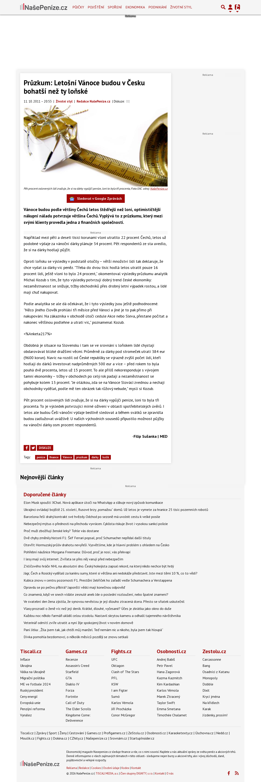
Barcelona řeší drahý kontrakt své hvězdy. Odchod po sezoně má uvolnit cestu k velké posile (92, 516)
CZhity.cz (76, 738)
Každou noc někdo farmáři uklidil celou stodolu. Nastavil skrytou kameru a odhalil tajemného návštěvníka (102, 615)
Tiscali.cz (31, 651)
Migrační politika (32, 678)
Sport (53, 733)
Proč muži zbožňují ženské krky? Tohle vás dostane (61, 531)
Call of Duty (75, 702)
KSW (114, 684)
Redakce (84, 768)
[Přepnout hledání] (223, 7)
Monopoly (210, 678)
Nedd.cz (222, 733)
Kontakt (136, 768)
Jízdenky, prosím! (214, 715)
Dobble (207, 684)
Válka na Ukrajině (32, 672)
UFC (114, 659)
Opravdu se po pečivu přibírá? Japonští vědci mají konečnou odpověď (74, 587)
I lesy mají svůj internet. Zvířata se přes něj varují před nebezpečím (73, 559)
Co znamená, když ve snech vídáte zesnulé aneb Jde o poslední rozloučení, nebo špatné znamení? (96, 594)
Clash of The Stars (125, 672)
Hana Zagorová (168, 672)
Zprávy (41, 733)
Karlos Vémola (122, 702)
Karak (206, 709)
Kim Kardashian (168, 684)
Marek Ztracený (168, 696)
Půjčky (78, 7)
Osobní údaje (111, 768)
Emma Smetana (168, 709)
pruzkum (81, 457)
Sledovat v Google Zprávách (96, 198)
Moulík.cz (27, 738)
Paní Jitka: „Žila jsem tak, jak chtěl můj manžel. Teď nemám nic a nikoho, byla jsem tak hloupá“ (93, 630)
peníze (41, 457)
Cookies (96, 768)
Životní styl (181, 7)
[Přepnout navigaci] (230, 7)
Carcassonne (211, 659)
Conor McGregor (123, 715)
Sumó (115, 696)
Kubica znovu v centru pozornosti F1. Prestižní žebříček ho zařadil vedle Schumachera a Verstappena (98, 580)
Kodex (125, 768)
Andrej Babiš (166, 659)
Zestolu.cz (214, 651)
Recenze (72, 659)
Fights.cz (121, 651)
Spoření (115, 7)
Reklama (71, 768)
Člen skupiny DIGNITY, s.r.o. (136, 773)
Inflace (25, 659)
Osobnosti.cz (171, 651)
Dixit (206, 690)
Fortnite (72, 696)
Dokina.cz (60, 738)
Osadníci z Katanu (215, 672)
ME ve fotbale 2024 (35, 684)
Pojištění (96, 7)
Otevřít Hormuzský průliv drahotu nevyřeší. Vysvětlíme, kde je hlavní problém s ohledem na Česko (96, 545)
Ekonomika (135, 7)
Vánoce (67, 457)
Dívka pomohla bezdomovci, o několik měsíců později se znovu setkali (76, 637)
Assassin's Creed (77, 665)
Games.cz (76, 651)
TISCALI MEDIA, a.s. (107, 773)
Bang (206, 665)
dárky (94, 457)
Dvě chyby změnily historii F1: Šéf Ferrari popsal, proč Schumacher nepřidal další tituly (87, 538)
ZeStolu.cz (136, 733)
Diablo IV (72, 684)
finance (54, 457)
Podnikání (157, 7)
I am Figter (119, 690)
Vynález (26, 715)
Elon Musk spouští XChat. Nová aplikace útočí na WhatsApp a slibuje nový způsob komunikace (93, 502)
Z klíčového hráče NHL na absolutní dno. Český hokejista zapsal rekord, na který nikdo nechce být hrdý (99, 566)
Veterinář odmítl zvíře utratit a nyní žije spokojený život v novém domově (78, 622)
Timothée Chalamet (172, 715)
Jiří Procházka (121, 709)
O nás (170, 773)
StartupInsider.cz (142, 738)
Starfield (72, 672)
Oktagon (117, 665)
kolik (105, 457)
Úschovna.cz (204, 733)
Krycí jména (211, 696)
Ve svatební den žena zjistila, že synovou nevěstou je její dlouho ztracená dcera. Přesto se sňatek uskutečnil (104, 601)
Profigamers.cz (114, 733)
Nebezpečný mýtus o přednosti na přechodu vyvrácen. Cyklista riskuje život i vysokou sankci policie (96, 523)
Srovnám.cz (118, 738)
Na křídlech (210, 702)
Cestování (76, 733)
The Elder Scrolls (78, 709)
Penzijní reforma (32, 709)
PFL (114, 678)
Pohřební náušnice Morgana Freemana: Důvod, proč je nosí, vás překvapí (77, 552)
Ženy (63, 733)
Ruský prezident (31, 690)
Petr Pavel (164, 665)
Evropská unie (30, 702)
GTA (69, 678)
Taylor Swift (166, 702)
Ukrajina (26, 665)
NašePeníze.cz (159, 188)
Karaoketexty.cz (180, 733)
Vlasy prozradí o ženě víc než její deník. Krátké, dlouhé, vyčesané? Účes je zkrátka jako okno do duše (97, 608)
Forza (70, 690)
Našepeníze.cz (96, 738)
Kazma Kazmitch (169, 678)
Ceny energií (29, 696)
